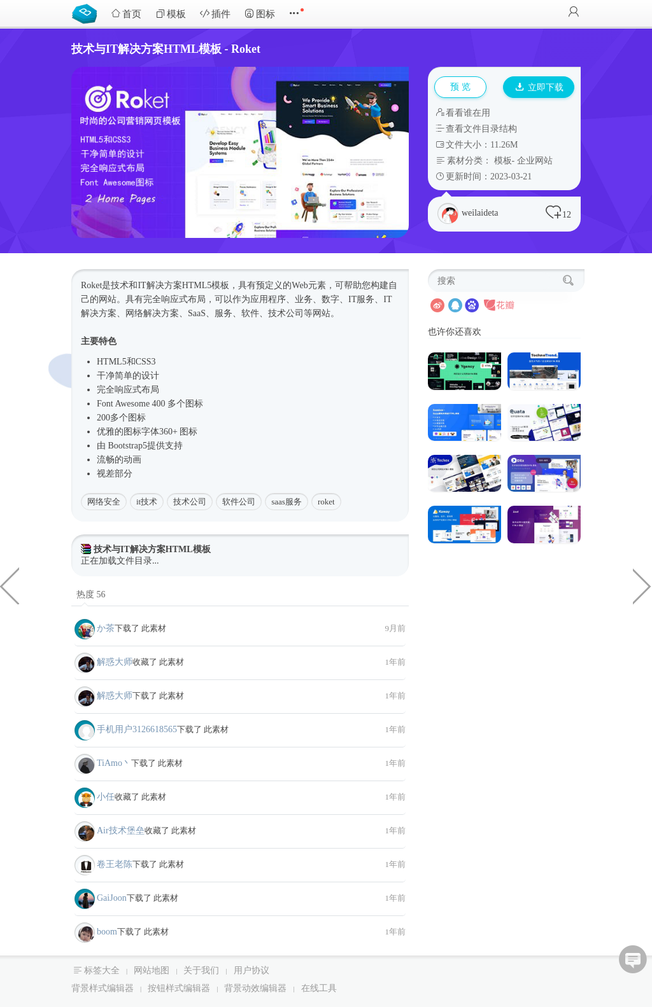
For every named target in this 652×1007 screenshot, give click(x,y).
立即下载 (539, 87)
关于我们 (201, 970)
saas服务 (286, 501)
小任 (106, 797)
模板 (170, 13)
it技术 (146, 501)
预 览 (460, 87)
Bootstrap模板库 (87, 12)
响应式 (174, 299)
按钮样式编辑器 (179, 988)
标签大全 (102, 970)
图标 (259, 13)
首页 (126, 13)
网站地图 (151, 970)
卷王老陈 (114, 864)
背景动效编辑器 (255, 988)
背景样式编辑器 (102, 988)
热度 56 (91, 594)
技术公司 (189, 501)
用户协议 (251, 970)
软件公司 (238, 501)
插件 (215, 13)
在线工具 (319, 988)
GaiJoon (112, 898)
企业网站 (535, 160)
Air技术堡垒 (121, 830)
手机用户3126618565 (137, 729)
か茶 (106, 628)
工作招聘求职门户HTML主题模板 (642, 585)
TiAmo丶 (114, 763)
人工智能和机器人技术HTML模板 (9, 585)
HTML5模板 (206, 285)
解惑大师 (114, 662)
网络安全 (103, 501)
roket (326, 501)
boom (107, 931)
